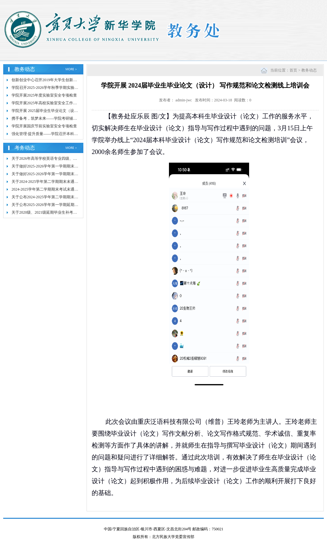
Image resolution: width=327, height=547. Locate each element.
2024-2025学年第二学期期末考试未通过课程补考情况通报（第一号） (70, 189)
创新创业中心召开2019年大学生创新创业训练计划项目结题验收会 (67, 80)
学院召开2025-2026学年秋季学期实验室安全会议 (53, 87)
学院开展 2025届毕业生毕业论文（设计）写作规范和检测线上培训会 (70, 110)
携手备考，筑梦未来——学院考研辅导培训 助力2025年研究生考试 (68, 118)
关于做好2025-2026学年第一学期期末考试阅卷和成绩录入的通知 (66, 166)
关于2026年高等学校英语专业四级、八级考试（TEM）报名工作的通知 (71, 158)
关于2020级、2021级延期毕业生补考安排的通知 (52, 212)
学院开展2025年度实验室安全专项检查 (44, 95)
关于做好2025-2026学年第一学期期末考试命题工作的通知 (60, 174)
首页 (293, 70)
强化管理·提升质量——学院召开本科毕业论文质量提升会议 (62, 134)
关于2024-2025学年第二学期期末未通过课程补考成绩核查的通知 (66, 181)
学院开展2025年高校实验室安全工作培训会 (48, 103)
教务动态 (309, 70)
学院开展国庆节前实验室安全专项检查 (44, 126)
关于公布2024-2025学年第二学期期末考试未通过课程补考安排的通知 (70, 197)
